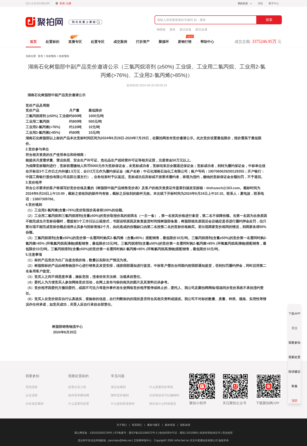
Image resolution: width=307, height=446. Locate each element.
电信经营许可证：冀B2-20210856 (179, 432)
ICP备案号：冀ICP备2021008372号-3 (136, 432)
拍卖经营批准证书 (211, 432)
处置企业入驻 (77, 387)
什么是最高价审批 (161, 387)
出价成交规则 (34, 403)
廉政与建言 (155, 424)
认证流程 (32, 395)
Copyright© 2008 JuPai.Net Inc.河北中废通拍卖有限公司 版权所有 (191, 440)
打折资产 (143, 42)
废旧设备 (185, 29)
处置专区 (97, 42)
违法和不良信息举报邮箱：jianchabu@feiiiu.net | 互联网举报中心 (115, 440)
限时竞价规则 (120, 395)
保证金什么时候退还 (162, 403)
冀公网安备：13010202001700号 (94, 432)
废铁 (172, 29)
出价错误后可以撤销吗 (164, 395)
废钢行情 (184, 42)
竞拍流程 (32, 387)
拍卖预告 (51, 56)
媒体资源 (171, 424)
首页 (33, 42)
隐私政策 (185, 424)
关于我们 (123, 424)
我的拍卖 (243, 3)
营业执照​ (227, 432)
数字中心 (274, 3)
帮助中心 (207, 42)
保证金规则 (118, 387)
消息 (261, 3)
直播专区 (75, 42)
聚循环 (164, 42)
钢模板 (161, 29)
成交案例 (120, 42)
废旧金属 (201, 29)
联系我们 (138, 424)
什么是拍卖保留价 (123, 403)
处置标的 (52, 42)
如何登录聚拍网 (78, 395)
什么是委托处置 (78, 403)
